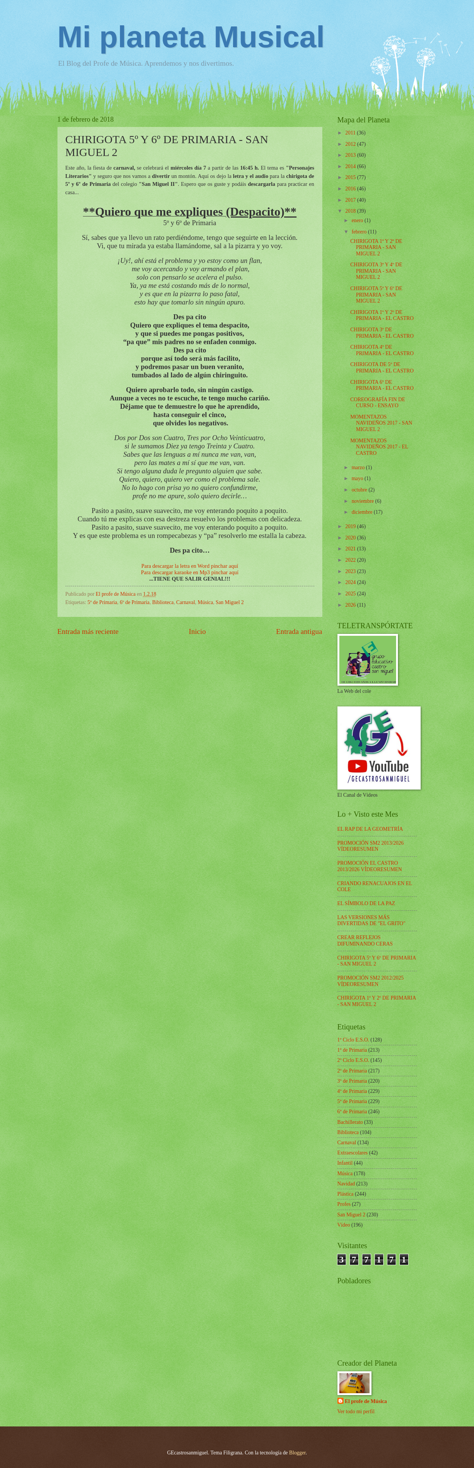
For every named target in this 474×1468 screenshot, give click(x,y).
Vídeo (343, 1225)
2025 (351, 593)
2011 (351, 133)
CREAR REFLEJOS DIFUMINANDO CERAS (365, 941)
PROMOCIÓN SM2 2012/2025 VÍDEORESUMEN (370, 981)
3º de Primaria (352, 1081)
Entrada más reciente (88, 631)
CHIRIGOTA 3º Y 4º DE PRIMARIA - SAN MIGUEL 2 (376, 271)
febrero (359, 232)
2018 (351, 211)
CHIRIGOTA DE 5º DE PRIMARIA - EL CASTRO (381, 368)
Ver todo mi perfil (356, 1411)
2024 (351, 582)
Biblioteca (163, 602)
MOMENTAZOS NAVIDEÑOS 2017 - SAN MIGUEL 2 (381, 423)
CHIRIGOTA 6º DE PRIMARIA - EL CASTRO (381, 385)
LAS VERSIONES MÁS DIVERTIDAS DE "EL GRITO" (371, 921)
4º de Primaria (352, 1091)
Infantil (345, 1163)
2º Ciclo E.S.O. (353, 1060)
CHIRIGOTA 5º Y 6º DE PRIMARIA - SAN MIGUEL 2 (376, 295)
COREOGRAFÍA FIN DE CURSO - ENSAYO (377, 403)
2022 (351, 560)
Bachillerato (350, 1122)
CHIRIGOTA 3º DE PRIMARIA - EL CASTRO (381, 333)
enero (357, 220)
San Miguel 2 (230, 602)
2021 (351, 549)
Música (205, 602)
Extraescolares (352, 1153)
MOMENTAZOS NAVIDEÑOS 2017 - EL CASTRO (379, 447)
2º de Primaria (352, 1071)
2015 (351, 177)
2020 (351, 538)
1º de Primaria (352, 1050)
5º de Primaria (102, 602)
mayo (357, 478)
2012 (351, 144)
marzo (358, 467)
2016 (351, 189)
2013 (351, 155)
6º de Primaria (135, 602)
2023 (351, 571)
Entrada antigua (299, 631)
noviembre (363, 501)
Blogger (297, 1453)
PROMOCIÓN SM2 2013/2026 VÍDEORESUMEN (370, 846)
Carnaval (185, 602)
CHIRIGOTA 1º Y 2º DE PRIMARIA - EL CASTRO (381, 315)
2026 (351, 605)
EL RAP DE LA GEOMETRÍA (370, 829)
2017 (351, 200)
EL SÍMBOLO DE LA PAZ (366, 903)
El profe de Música (366, 1401)
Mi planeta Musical (191, 37)
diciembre (362, 512)
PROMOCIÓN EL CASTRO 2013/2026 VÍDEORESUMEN (369, 866)
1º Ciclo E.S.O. (353, 1040)
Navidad (346, 1184)
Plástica (345, 1194)
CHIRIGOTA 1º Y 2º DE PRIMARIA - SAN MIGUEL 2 (376, 247)
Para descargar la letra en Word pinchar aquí (189, 566)
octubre (359, 490)
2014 (351, 166)
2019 (351, 526)
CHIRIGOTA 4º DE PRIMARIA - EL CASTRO (381, 350)
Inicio (197, 631)
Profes (344, 1204)
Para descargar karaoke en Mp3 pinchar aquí (190, 572)
